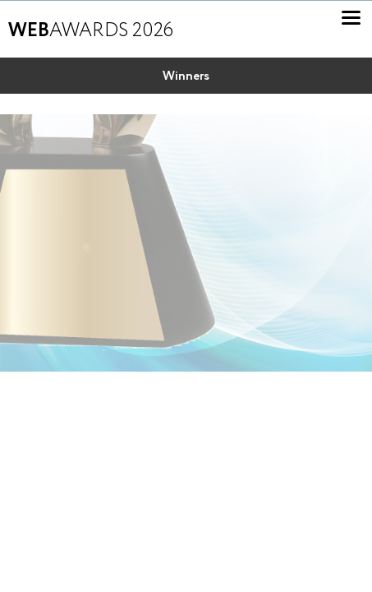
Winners (186, 76)
